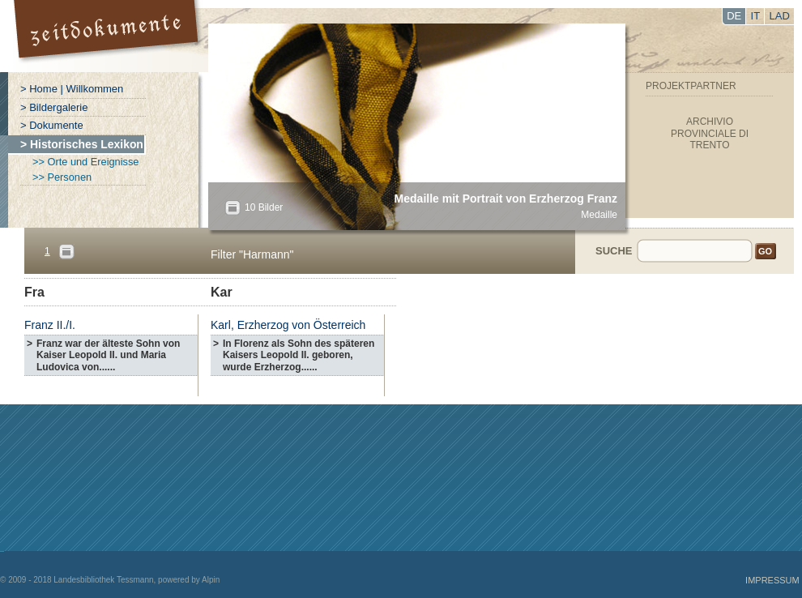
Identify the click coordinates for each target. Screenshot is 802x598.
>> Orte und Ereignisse (85, 162)
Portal (108, 36)
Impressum (772, 580)
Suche (614, 251)
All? (232, 208)
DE (734, 16)
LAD (780, 16)
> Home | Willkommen (71, 89)
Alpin (211, 579)
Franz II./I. (49, 324)
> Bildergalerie (53, 107)
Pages (66, 251)
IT (756, 16)
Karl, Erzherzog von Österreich (288, 324)
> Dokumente (51, 125)
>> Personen (62, 177)
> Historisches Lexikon (81, 144)
